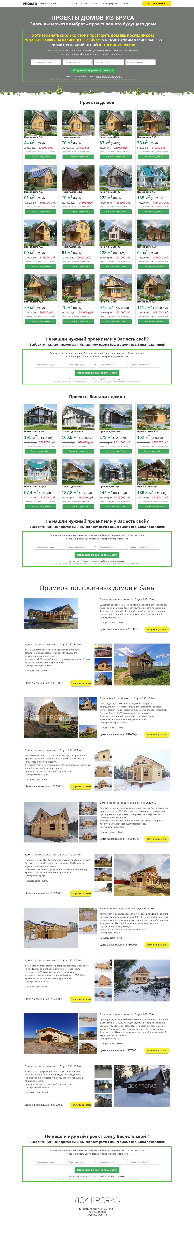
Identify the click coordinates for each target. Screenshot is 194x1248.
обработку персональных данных (109, 76)
